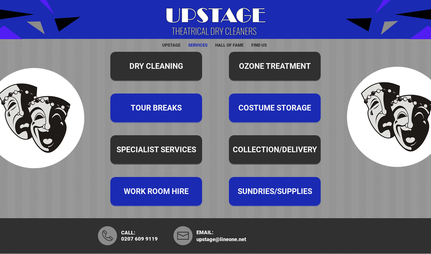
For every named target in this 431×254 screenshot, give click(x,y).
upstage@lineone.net (221, 239)
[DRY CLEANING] (156, 66)
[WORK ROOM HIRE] (156, 191)
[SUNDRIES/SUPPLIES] (275, 191)
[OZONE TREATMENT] (275, 66)
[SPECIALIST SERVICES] (156, 149)
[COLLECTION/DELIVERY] (275, 149)
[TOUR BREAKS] (156, 108)
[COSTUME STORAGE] (275, 108)
